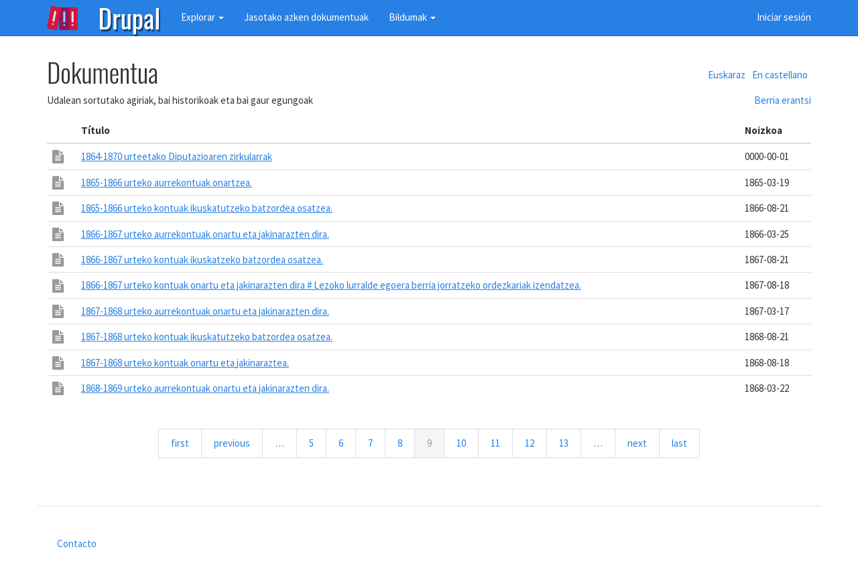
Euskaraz (726, 74)
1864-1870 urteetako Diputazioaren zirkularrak (176, 156)
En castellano (780, 74)
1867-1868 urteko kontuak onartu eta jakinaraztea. (185, 362)
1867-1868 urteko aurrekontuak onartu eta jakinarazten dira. (205, 311)
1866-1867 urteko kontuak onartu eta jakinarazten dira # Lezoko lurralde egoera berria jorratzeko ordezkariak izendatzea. (331, 285)
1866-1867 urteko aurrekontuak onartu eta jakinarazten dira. (205, 234)
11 (502, 442)
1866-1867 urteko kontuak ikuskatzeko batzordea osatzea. (202, 259)
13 (570, 442)
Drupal (130, 16)
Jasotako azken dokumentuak (306, 17)
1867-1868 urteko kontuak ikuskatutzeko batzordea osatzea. (206, 336)
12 (536, 442)
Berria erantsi (782, 100)
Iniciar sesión (784, 17)
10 (467, 442)
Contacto (77, 543)
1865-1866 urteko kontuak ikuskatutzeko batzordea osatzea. (206, 208)
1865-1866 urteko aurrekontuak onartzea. (166, 182)
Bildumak (412, 17)
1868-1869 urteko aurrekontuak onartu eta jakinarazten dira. (205, 388)
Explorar (202, 17)
